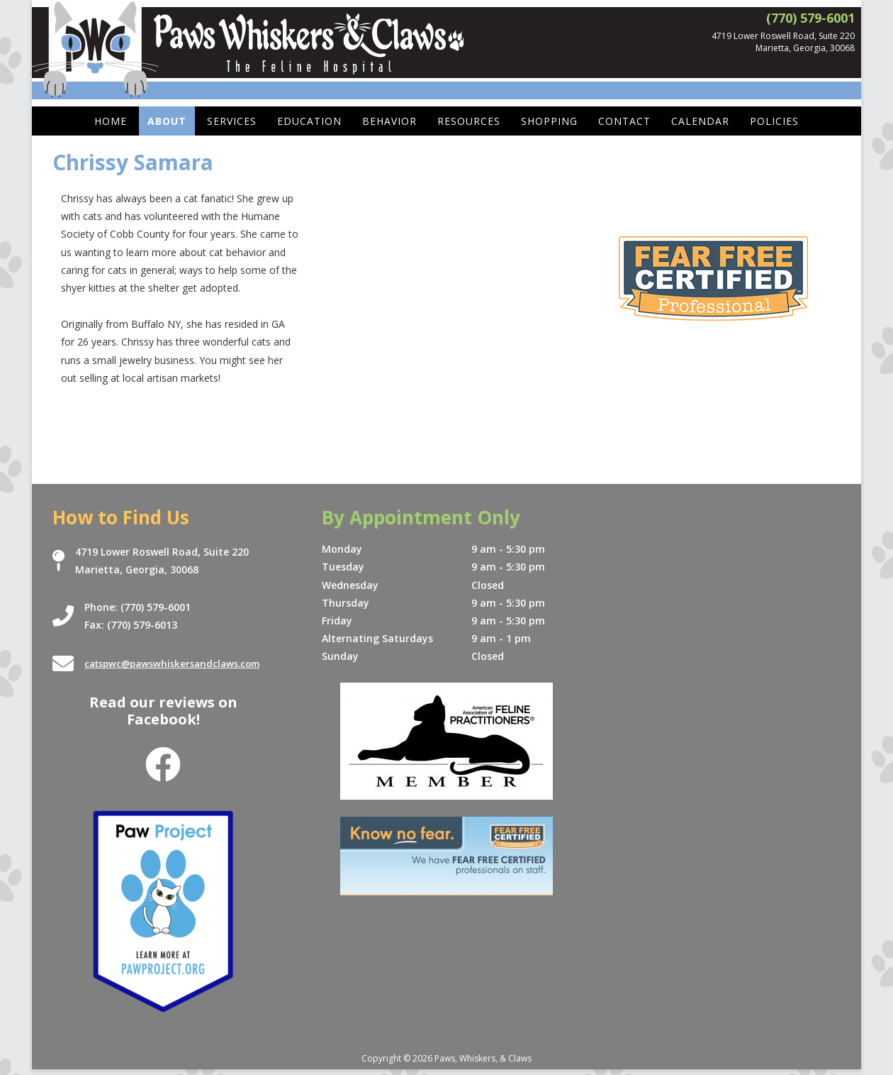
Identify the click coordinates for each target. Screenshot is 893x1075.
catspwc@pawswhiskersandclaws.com (178, 664)
